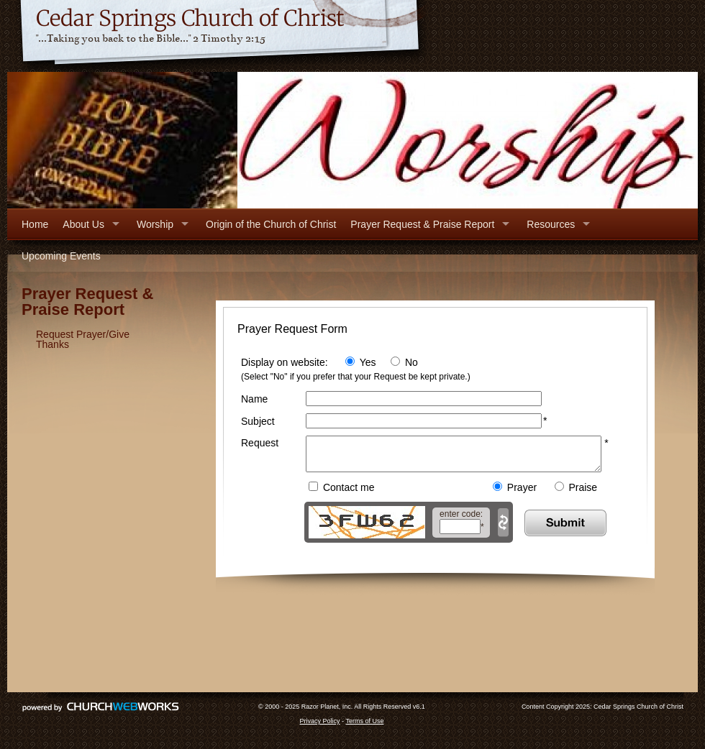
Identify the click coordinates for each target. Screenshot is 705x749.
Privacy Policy (320, 727)
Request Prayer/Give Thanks (82, 339)
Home (35, 224)
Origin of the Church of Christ (271, 224)
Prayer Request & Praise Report (422, 224)
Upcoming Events (61, 256)
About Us (83, 224)
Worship (155, 224)
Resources (551, 224)
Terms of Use (364, 727)
